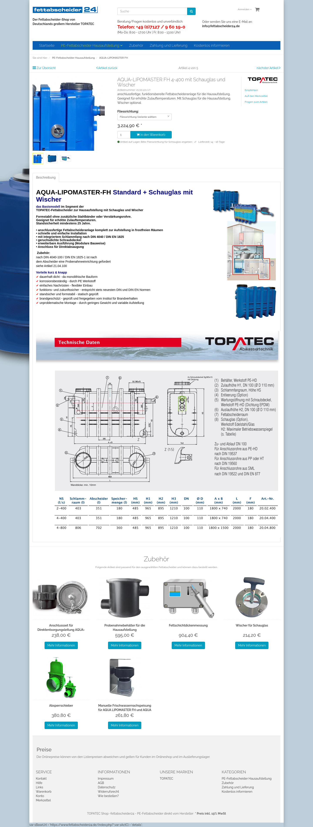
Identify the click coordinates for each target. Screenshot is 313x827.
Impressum (106, 778)
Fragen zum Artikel (256, 101)
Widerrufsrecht (108, 791)
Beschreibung (46, 177)
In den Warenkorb (151, 134)
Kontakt (41, 778)
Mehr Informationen (61, 645)
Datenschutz (106, 787)
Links (39, 787)
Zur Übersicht (46, 68)
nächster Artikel (268, 68)
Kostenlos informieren (212, 45)
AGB (101, 783)
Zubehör (136, 45)
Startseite (46, 45)
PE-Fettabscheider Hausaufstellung (92, 45)
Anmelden (244, 9)
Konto (40, 796)
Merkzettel (43, 800)
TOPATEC (166, 778)
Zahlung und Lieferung (168, 45)
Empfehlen (251, 90)
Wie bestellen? (108, 796)
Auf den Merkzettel (256, 96)
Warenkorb (44, 791)
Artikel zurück (107, 68)
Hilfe (39, 783)
